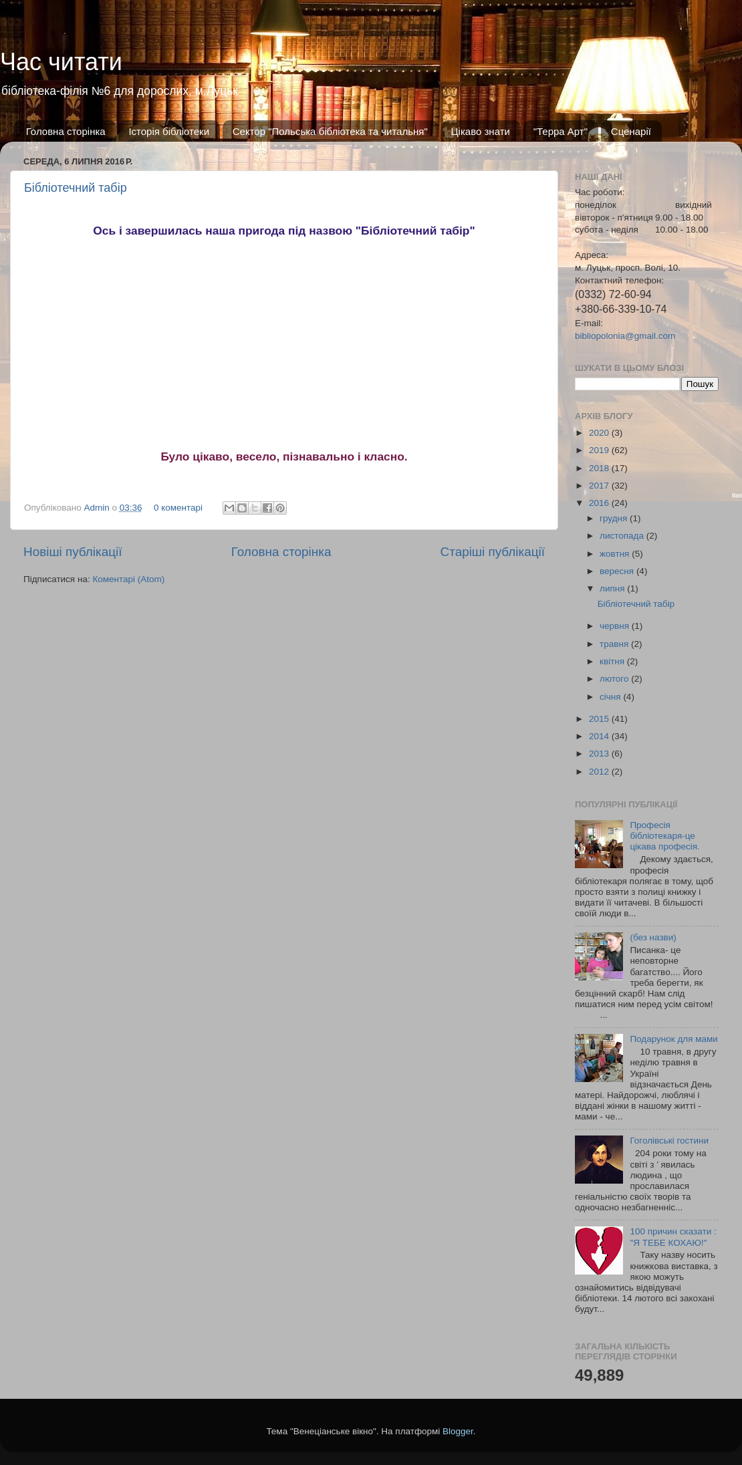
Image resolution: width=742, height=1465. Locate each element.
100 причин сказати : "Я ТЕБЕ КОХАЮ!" (673, 1236)
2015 (600, 719)
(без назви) (653, 937)
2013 (600, 754)
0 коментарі (178, 508)
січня (611, 697)
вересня (618, 571)
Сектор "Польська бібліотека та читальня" (330, 131)
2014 (600, 736)
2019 (600, 450)
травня (615, 644)
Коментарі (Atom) (128, 579)
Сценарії (631, 131)
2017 (600, 486)
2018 (600, 468)
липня (613, 588)
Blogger (458, 1431)
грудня (615, 518)
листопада (623, 536)
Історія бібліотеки (168, 131)
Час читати (61, 62)
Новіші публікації (72, 552)
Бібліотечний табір (75, 187)
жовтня (616, 554)
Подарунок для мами (673, 1039)
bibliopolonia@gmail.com (625, 336)
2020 (600, 433)
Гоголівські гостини (669, 1141)
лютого (615, 679)
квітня (613, 661)
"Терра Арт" (560, 131)
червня (616, 626)
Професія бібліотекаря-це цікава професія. (664, 835)
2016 (600, 503)
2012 (600, 772)
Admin (98, 508)
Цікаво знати (480, 131)
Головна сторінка (66, 131)
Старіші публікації (493, 552)
